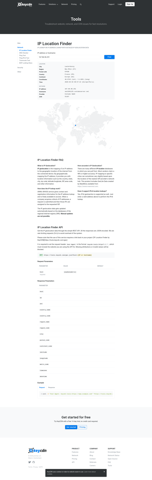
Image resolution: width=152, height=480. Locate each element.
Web (18, 43)
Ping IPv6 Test (24, 58)
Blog (91, 455)
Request (42, 387)
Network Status (113, 455)
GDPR (41, 467)
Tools (30, 6)
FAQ (109, 462)
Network (64, 4)
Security (20, 68)
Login (120, 4)
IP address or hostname (46, 53)
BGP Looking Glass (25, 63)
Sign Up (130, 4)
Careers (92, 466)
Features (42, 4)
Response (51, 387)
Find (109, 57)
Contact (93, 459)
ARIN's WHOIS (42, 192)
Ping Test (22, 55)
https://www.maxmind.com (88, 186)
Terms (30, 467)
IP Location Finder (25, 50)
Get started (71, 427)
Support (111, 4)
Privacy (35, 467)
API (73, 462)
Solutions (53, 4)
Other (19, 72)
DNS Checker (23, 53)
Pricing (74, 4)
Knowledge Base (114, 452)
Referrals (93, 462)
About (92, 452)
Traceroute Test (24, 60)
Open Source (112, 459)
